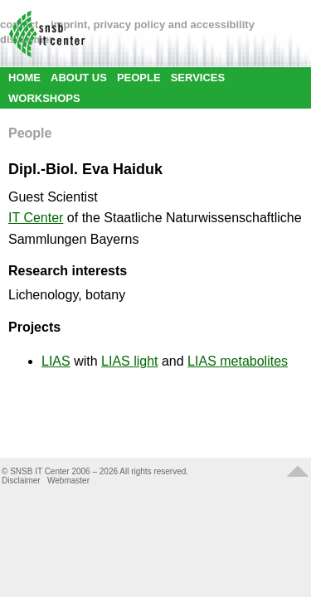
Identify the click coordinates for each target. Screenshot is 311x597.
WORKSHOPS (44, 98)
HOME (24, 77)
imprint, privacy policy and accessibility (153, 24)
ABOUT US (79, 77)
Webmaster (68, 480)
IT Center (35, 218)
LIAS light (129, 361)
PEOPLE (139, 77)
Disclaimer (21, 480)
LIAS (55, 361)
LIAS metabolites (237, 361)
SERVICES (198, 77)
